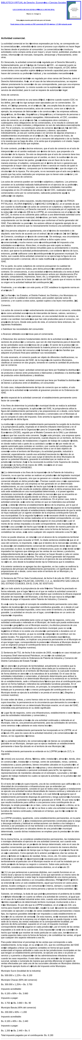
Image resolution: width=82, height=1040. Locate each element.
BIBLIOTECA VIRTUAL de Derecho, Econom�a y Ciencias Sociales (33, 2)
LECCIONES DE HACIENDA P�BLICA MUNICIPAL (34, 10)
